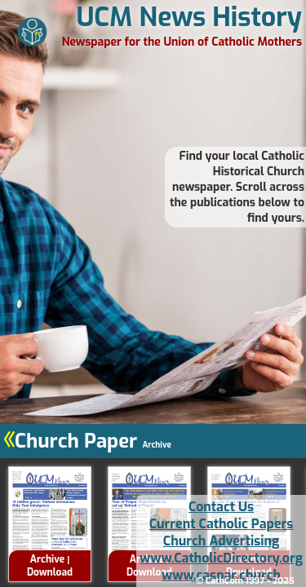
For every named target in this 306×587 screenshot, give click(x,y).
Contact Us (221, 506)
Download (50, 572)
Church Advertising (221, 540)
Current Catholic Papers (221, 523)
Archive (47, 559)
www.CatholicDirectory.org (221, 558)
